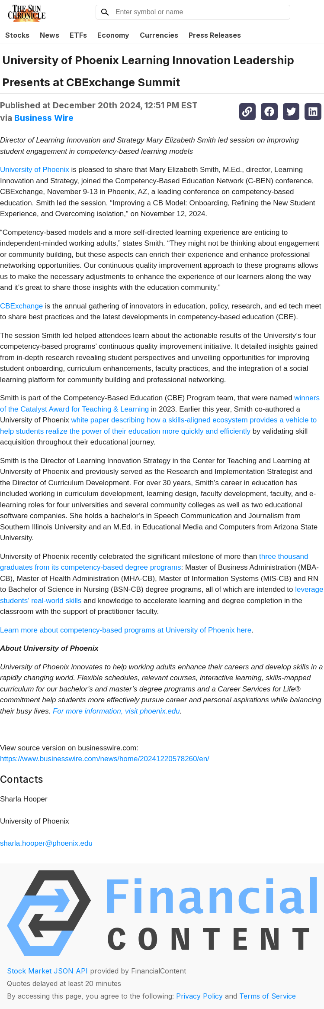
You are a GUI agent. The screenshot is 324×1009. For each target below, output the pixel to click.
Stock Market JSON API (47, 971)
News (49, 35)
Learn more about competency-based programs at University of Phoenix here (125, 630)
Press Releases (215, 35)
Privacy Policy (199, 996)
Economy (113, 35)
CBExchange (21, 306)
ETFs (78, 35)
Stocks (17, 35)
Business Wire (44, 118)
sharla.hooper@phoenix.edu (46, 843)
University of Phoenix (34, 169)
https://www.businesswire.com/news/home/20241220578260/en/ (104, 759)
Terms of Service (267, 996)
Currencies (159, 35)
